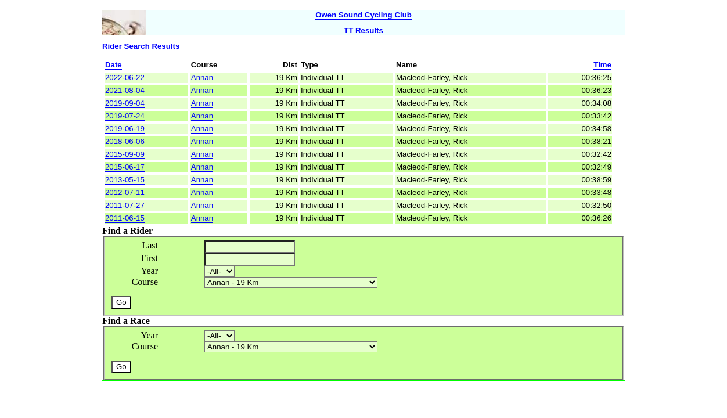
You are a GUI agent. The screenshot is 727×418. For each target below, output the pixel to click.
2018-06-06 (125, 141)
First (149, 258)
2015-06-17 (125, 167)
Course (145, 282)
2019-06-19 (125, 128)
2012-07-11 (125, 192)
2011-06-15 (125, 218)
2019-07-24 (125, 115)
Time (602, 64)
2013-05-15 (125, 179)
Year (149, 271)
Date (113, 64)
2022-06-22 (125, 77)
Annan (202, 77)
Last (150, 245)
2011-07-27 (125, 205)
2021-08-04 (125, 90)
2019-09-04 (125, 103)
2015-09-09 (125, 154)
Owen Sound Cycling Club (363, 14)
